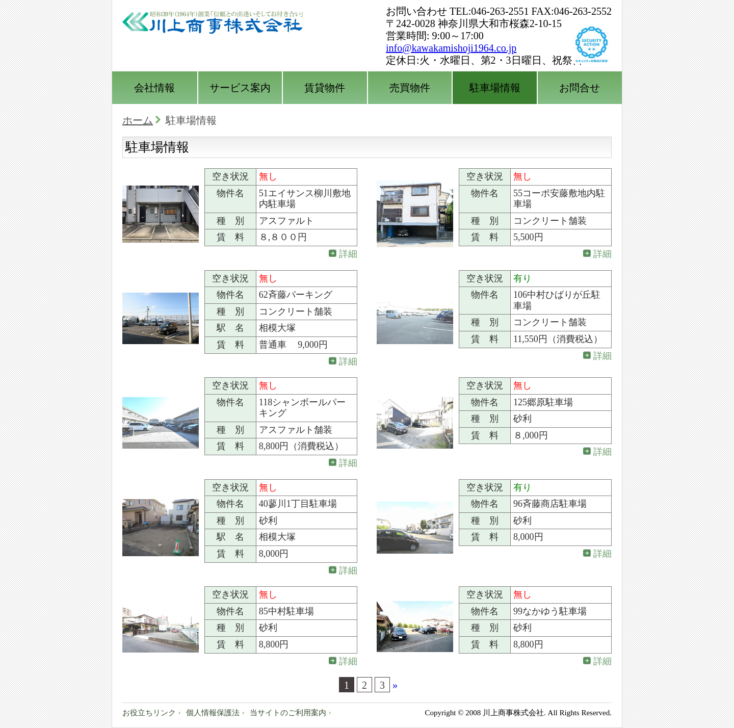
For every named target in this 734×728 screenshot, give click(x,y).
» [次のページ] (395, 685)
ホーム (137, 120)
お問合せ (579, 87)
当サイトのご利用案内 (288, 713)
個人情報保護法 (213, 713)
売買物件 (409, 87)
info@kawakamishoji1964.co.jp (451, 48)
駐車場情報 (494, 87)
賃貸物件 (324, 87)
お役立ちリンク (149, 713)
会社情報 (154, 87)
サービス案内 (240, 87)
